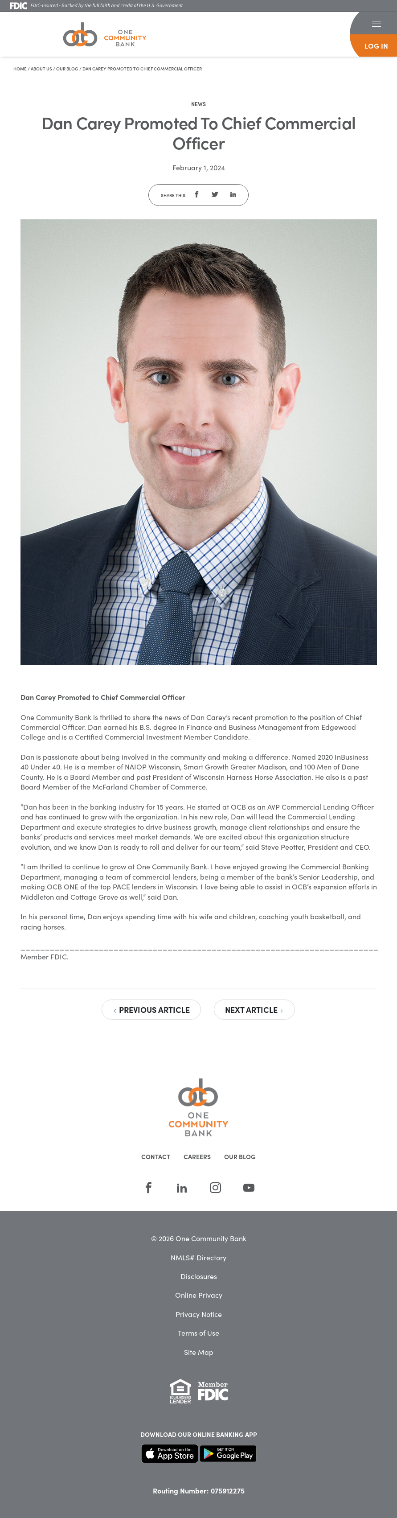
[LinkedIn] (182, 1187)
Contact (155, 1156)
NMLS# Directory (198, 1257)
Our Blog (67, 69)
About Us (41, 69)
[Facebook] (148, 1187)
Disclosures (198, 1276)
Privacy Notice (199, 1314)
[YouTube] (249, 1187)
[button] (376, 23)
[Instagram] (215, 1187)
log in (376, 45)
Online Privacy (198, 1295)
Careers (197, 1156)
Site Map (198, 1352)
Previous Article (151, 1009)
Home (20, 69)
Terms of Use (198, 1332)
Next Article (254, 1009)
